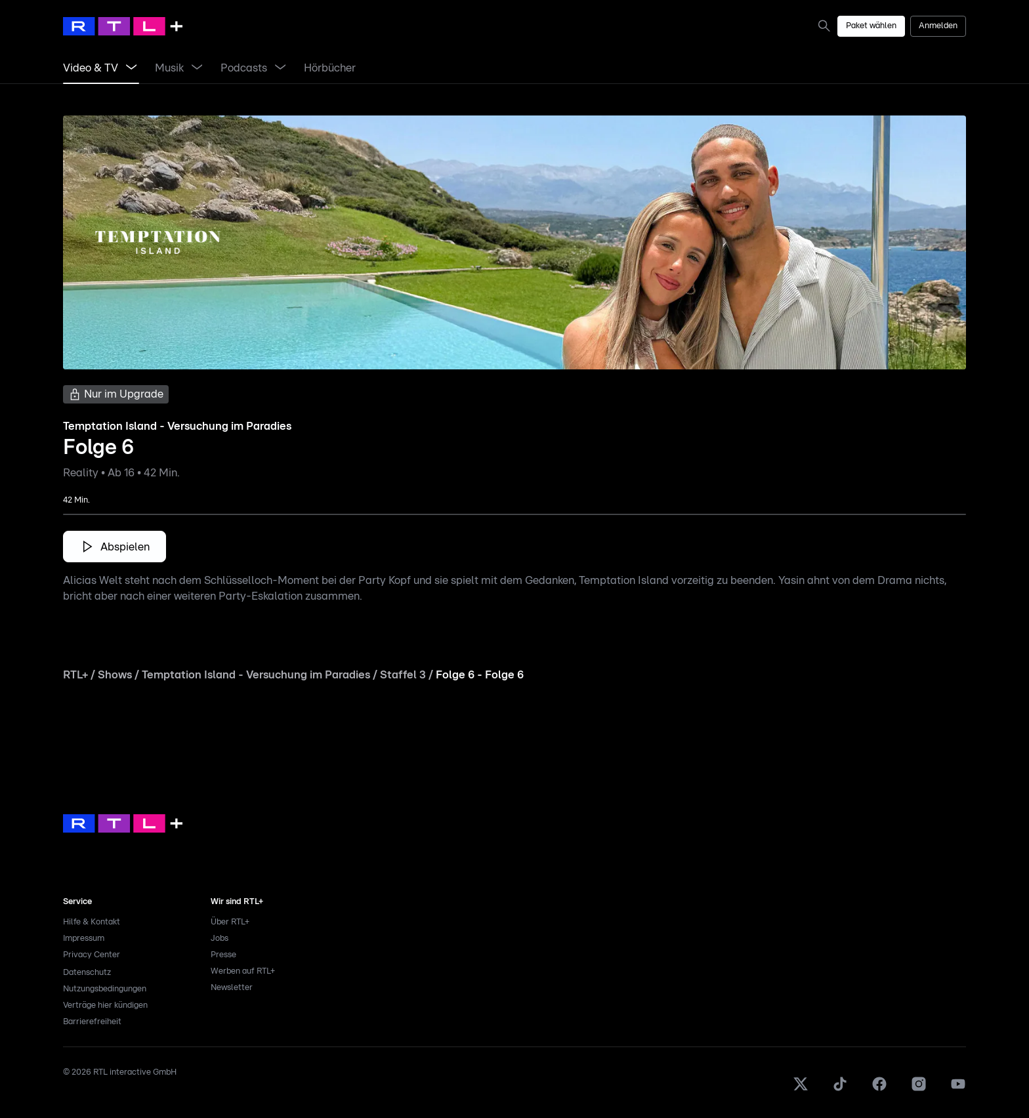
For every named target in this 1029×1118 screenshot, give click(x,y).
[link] (826, 25)
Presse (223, 955)
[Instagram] (918, 1089)
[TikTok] (840, 1089)
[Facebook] (879, 1089)
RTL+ (75, 674)
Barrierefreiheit (92, 1022)
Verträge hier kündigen (105, 1005)
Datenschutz (87, 972)
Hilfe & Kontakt (91, 922)
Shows (115, 674)
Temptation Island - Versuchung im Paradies (256, 674)
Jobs (219, 938)
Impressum (83, 938)
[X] (800, 1089)
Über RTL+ (230, 922)
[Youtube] (958, 1089)
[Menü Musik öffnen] (197, 68)
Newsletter (232, 987)
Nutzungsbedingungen (104, 989)
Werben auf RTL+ (243, 971)
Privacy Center (91, 955)
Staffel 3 (403, 674)
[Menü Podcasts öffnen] (280, 68)
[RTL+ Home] (122, 26)
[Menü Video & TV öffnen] (131, 68)
